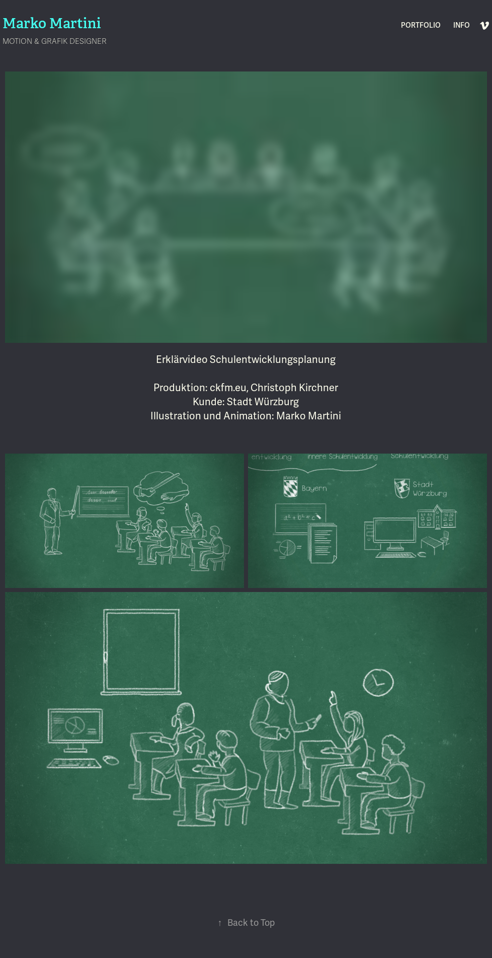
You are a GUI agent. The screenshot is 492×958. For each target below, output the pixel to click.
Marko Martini (52, 23)
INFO (461, 25)
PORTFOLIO (421, 25)
